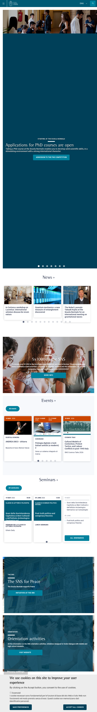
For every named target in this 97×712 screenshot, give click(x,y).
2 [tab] (42, 266)
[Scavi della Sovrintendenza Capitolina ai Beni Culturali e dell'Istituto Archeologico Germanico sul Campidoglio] (18, 520)
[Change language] (86, 3)
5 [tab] (55, 266)
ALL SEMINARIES (77, 540)
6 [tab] (59, 266)
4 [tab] (51, 266)
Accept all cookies (75, 707)
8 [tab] (53, 322)
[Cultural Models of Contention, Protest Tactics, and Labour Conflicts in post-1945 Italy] (77, 436)
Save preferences (21, 707)
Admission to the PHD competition (51, 157)
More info (48, 375)
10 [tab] (61, 322)
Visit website (25, 654)
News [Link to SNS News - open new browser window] (48, 278)
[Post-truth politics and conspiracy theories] (47, 518)
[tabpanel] (18, 304)
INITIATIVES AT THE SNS (25, 595)
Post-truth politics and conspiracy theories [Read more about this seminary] (75, 524)
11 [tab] (65, 322)
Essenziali (16, 693)
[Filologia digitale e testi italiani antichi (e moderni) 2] (47, 437)
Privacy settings (15, 671)
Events (48, 401)
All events (12, 409)
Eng (82, 3)
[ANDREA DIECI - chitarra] (18, 434)
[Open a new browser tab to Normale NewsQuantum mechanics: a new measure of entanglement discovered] (47, 302)
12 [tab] (69, 322)
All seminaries (14, 490)
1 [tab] (38, 266)
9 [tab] (57, 322)
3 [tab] (47, 266)
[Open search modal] (93, 3)
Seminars (48, 482)
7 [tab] (64, 266)
